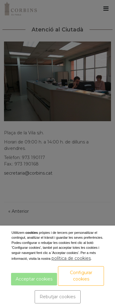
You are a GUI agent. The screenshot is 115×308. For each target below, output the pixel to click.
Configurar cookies (81, 276)
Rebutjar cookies (57, 296)
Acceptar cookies (34, 279)
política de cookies (71, 258)
